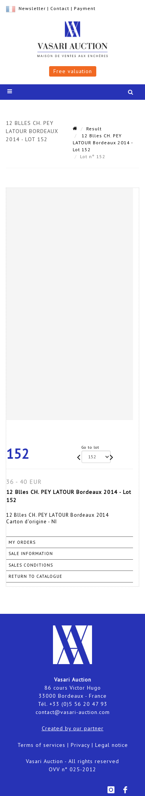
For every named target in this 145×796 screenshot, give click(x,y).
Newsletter (32, 8)
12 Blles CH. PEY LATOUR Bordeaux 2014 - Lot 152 (103, 142)
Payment (85, 8)
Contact (59, 8)
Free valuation (72, 71)
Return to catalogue (35, 576)
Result (94, 129)
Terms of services (41, 744)
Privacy (80, 744)
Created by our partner (73, 728)
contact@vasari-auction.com (73, 712)
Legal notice (111, 744)
